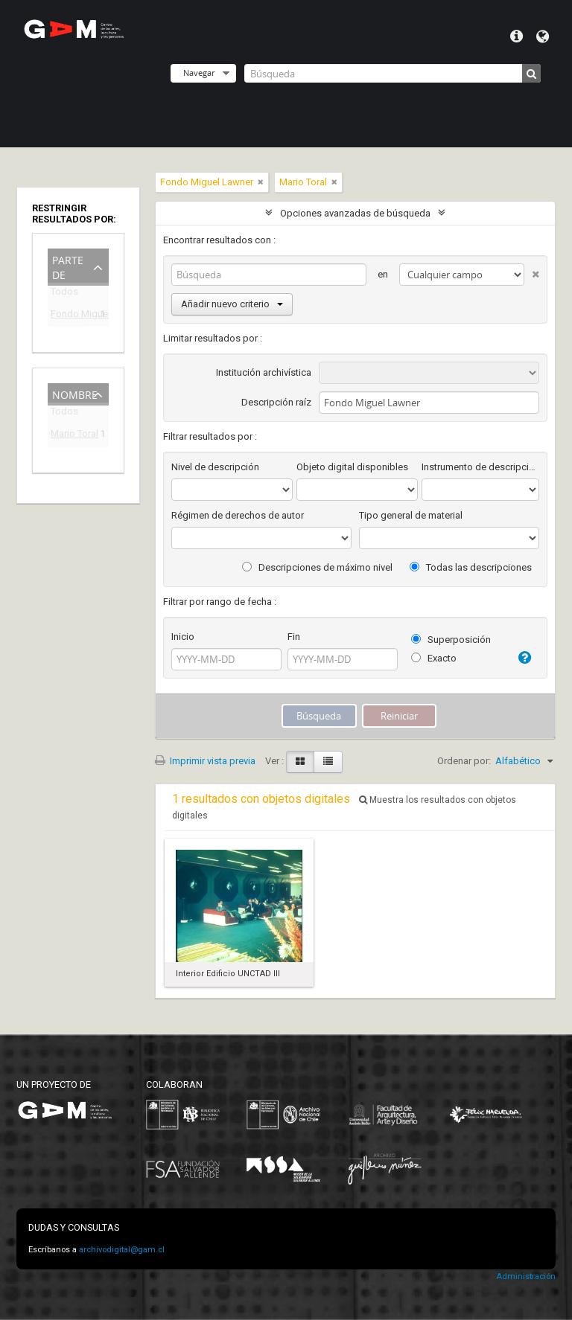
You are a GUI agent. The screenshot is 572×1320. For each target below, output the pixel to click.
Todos (64, 294)
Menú (516, 36)
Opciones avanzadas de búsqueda (355, 213)
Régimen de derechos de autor (237, 515)
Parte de (67, 266)
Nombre (75, 393)
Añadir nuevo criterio (232, 304)
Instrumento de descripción (480, 466)
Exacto (434, 658)
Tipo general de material (411, 515)
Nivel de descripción (215, 466)
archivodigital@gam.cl (122, 1250)
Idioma (543, 36)
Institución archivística (263, 372)
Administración (526, 1276)
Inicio (182, 636)
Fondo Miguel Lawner (68, 316)
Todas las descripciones (471, 567)
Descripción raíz (276, 402)
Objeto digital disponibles (352, 466)
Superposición (451, 639)
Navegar (198, 72)
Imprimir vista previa (205, 760)
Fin (293, 636)
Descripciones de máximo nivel (317, 567)
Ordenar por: (464, 760)
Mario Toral (68, 435)
